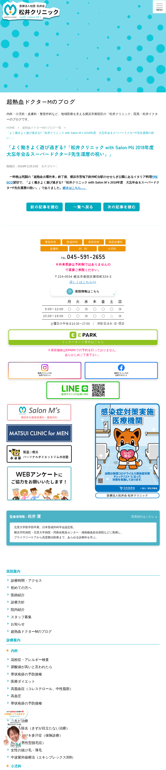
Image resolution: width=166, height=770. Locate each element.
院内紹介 (18, 609)
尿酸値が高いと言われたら (31, 667)
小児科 (16, 766)
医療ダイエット (23, 681)
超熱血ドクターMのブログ (31, 631)
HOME (10, 127)
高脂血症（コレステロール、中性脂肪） (42, 689)
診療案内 (13, 640)
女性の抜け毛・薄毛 (26, 750)
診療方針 (18, 602)
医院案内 (13, 571)
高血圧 (16, 696)
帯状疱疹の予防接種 (26, 674)
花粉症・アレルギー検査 (30, 660)
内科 (14, 651)
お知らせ (18, 624)
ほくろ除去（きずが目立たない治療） (40, 728)
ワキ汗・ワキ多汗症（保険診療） (37, 735)
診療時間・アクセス (26, 580)
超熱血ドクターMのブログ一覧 (41, 127)
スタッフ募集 (21, 617)
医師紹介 (18, 595)
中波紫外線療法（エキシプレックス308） (43, 757)
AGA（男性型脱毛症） (28, 743)
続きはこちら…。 (75, 188)
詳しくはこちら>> (83, 282)
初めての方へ (21, 588)
